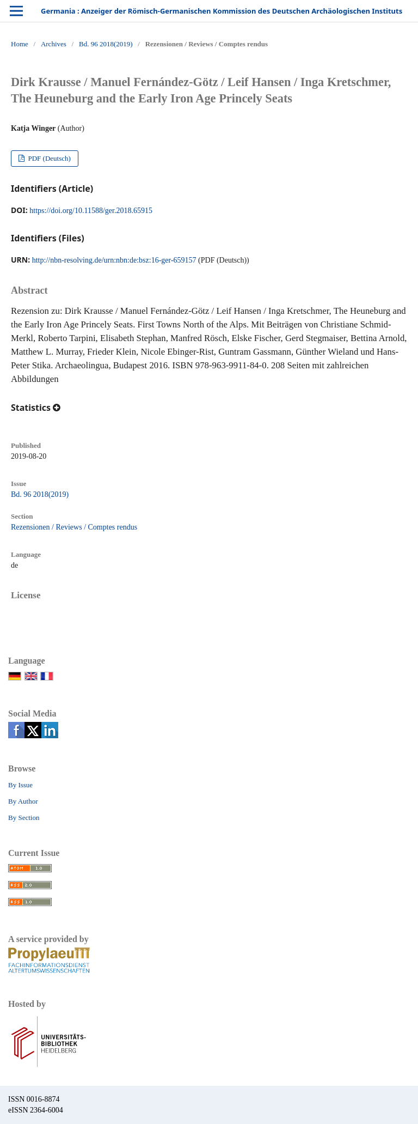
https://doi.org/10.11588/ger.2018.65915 (90, 210)
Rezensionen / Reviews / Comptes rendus (74, 527)
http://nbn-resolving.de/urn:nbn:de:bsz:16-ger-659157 (114, 260)
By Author (23, 801)
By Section (23, 817)
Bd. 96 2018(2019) (106, 44)
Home (19, 44)
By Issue (20, 785)
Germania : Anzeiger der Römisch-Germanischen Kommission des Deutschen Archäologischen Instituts (221, 11)
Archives (53, 44)
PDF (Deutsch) (48, 158)
